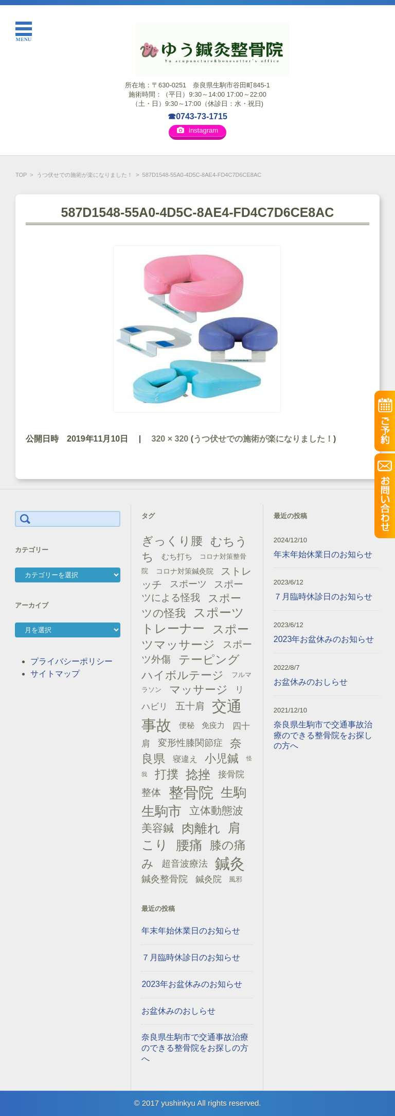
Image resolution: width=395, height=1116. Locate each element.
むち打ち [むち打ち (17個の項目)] (176, 556)
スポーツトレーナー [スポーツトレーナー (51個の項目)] (192, 620)
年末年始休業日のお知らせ (190, 930)
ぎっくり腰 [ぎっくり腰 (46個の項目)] (172, 540)
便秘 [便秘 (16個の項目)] (186, 725)
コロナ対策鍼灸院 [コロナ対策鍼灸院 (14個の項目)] (184, 571)
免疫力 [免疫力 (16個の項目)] (213, 725)
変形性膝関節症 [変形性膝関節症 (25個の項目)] (190, 743)
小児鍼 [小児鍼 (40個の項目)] (222, 758)
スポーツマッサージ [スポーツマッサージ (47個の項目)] (194, 637)
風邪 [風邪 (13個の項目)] (235, 879)
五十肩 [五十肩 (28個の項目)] (190, 706)
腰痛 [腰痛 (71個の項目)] (189, 845)
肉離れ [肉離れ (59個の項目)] (201, 828)
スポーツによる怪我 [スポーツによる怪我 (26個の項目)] (192, 591)
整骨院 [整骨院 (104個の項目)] (191, 792)
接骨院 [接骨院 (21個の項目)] (231, 774)
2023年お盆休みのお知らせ (191, 984)
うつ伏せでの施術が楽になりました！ (85, 175)
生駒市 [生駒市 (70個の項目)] (161, 811)
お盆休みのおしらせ (178, 1011)
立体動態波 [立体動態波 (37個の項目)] (216, 810)
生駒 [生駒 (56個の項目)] (233, 792)
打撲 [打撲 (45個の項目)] (166, 774)
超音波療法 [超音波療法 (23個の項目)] (184, 863)
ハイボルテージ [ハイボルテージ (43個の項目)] (182, 675)
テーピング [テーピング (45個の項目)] (209, 659)
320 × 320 (170, 438)
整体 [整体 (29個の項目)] (151, 792)
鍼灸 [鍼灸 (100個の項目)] (230, 863)
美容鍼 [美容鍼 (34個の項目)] (157, 828)
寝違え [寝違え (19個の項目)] (185, 758)
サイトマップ (55, 673)
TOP (21, 175)
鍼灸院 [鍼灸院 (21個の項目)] (208, 879)
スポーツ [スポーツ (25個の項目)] (188, 584)
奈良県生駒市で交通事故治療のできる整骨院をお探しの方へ (194, 1048)
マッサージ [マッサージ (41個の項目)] (198, 689)
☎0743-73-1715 (197, 116)
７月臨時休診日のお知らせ (190, 957)
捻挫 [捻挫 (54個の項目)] (198, 774)
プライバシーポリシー (71, 661)
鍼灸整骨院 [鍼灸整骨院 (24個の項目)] (164, 879)
